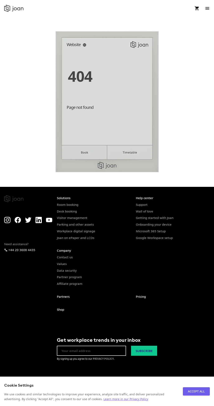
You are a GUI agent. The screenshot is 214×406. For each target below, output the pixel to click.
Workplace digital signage (76, 231)
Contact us (65, 257)
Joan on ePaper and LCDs (75, 238)
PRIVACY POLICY (103, 359)
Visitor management (72, 218)
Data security (67, 270)
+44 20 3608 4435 (19, 250)
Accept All (196, 391)
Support (142, 204)
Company (64, 250)
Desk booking (67, 211)
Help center (144, 198)
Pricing (141, 296)
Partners (63, 296)
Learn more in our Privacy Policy (125, 399)
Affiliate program (69, 284)
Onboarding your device (154, 224)
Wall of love (144, 211)
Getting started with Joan (154, 218)
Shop (60, 309)
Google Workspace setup (154, 238)
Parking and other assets (75, 224)
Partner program (69, 277)
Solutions (63, 198)
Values (62, 264)
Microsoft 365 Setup (151, 231)
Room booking (67, 204)
